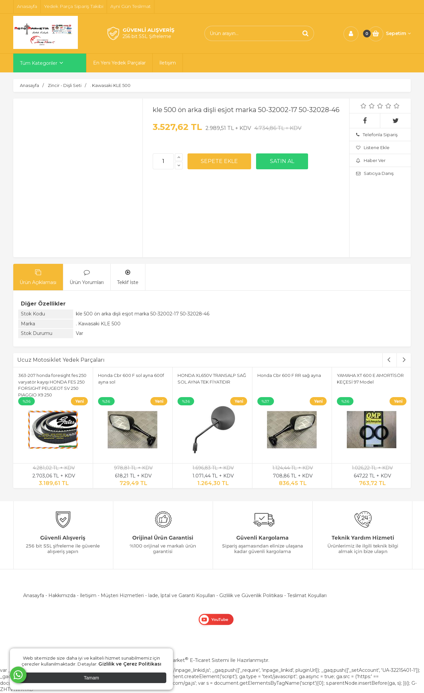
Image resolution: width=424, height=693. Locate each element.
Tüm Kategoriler (38, 63)
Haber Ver (371, 160)
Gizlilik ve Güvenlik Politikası (251, 595)
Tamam (91, 677)
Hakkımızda (62, 595)
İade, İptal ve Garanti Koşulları (181, 595)
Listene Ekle (373, 147)
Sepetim (398, 33)
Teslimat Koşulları (307, 595)
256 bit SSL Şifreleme (147, 36)
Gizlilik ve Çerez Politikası (129, 664)
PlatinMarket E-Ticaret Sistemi (192, 660)
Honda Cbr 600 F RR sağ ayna (289, 375)
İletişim (88, 595)
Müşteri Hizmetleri (122, 595)
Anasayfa (33, 595)
